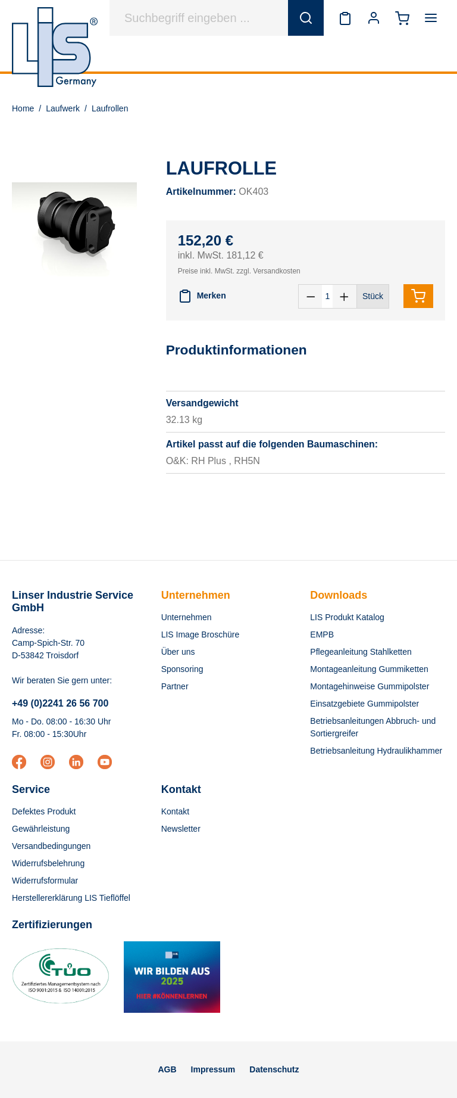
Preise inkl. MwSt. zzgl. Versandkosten (239, 271)
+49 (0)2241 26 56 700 (60, 703)
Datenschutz (274, 1069)
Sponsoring (182, 669)
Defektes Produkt (44, 811)
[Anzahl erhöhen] (344, 296)
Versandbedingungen (51, 846)
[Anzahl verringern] (310, 296)
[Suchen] (306, 18)
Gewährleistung (41, 828)
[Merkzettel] (345, 18)
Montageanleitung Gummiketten (369, 669)
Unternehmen (195, 595)
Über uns (178, 652)
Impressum (213, 1069)
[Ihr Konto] (373, 18)
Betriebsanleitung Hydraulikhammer (376, 750)
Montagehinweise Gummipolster (369, 686)
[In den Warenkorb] (418, 296)
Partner (175, 686)
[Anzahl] (327, 296)
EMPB (322, 634)
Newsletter (181, 828)
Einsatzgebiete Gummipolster (364, 703)
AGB (167, 1069)
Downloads (338, 595)
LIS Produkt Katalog (347, 617)
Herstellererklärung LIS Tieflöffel (71, 898)
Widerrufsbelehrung (48, 863)
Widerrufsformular (45, 880)
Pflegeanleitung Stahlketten (360, 652)
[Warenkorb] (402, 18)
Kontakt (175, 811)
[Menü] (431, 18)
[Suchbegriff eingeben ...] (199, 18)
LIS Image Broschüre (200, 634)
